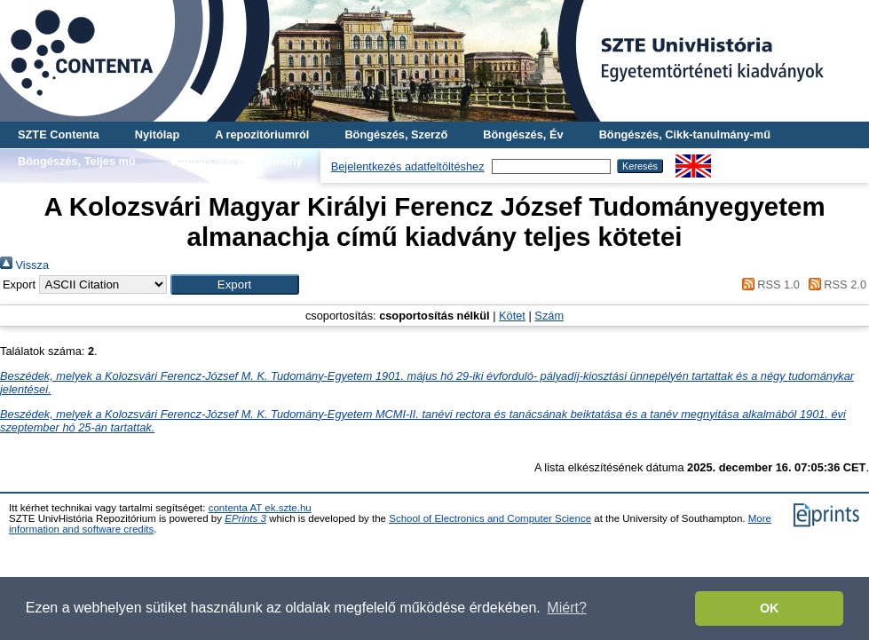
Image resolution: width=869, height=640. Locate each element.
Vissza (24, 265)
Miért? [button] (566, 607)
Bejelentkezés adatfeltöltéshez (408, 166)
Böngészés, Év (523, 134)
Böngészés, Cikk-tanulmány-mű (684, 134)
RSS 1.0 (768, 284)
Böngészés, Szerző (395, 134)
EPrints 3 (245, 518)
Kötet (512, 315)
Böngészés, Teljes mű (77, 161)
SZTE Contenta (58, 134)
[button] (234, 284)
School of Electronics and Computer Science (490, 518)
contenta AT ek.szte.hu (260, 507)
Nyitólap (157, 134)
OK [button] (769, 608)
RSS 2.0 (834, 284)
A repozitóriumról (262, 134)
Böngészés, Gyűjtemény (237, 161)
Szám (549, 315)
